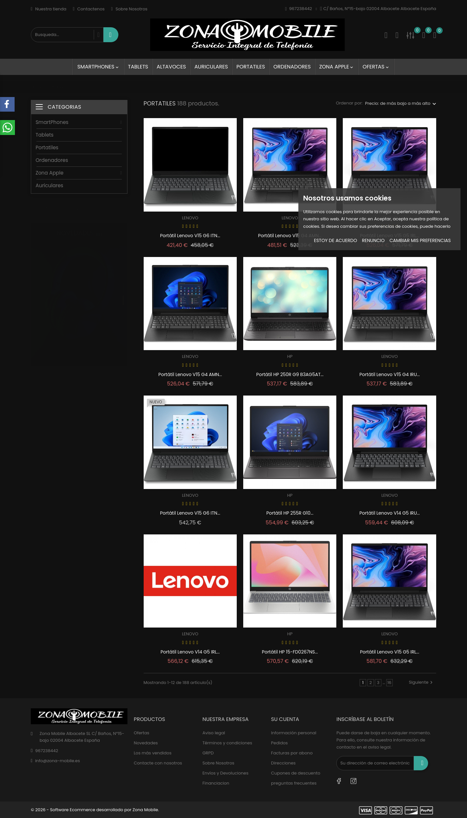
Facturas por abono (292, 753)
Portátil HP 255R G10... (289, 513)
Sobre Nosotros (129, 9)
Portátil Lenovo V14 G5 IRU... (389, 513)
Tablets (138, 66)
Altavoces (171, 66)
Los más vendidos (153, 753)
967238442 (46, 751)
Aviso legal (213, 733)
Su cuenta (285, 719)
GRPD (208, 753)
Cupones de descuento (295, 773)
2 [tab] (123, 294)
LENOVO (190, 218)
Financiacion (215, 783)
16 (389, 682)
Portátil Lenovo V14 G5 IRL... (190, 652)
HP (290, 356)
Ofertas (376, 66)
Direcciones (283, 763)
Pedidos (279, 743)
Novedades (146, 743)
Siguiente (421, 682)
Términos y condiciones (227, 743)
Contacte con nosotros (158, 763)
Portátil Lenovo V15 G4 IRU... (389, 374)
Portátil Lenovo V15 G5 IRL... (389, 652)
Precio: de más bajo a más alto (397, 103)
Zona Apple (336, 66)
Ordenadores (292, 66)
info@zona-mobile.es (57, 761)
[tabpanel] (79, 289)
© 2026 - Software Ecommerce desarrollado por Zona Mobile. (95, 810)
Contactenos (89, 9)
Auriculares (211, 66)
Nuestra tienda (48, 9)
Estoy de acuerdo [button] (335, 240)
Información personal (293, 733)
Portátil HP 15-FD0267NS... (290, 652)
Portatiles (250, 66)
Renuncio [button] (373, 240)
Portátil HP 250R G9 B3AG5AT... (289, 374)
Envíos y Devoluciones (225, 773)
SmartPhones (98, 66)
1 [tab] (123, 282)
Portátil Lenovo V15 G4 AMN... (290, 235)
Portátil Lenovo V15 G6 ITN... (190, 235)
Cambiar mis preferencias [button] (420, 240)
